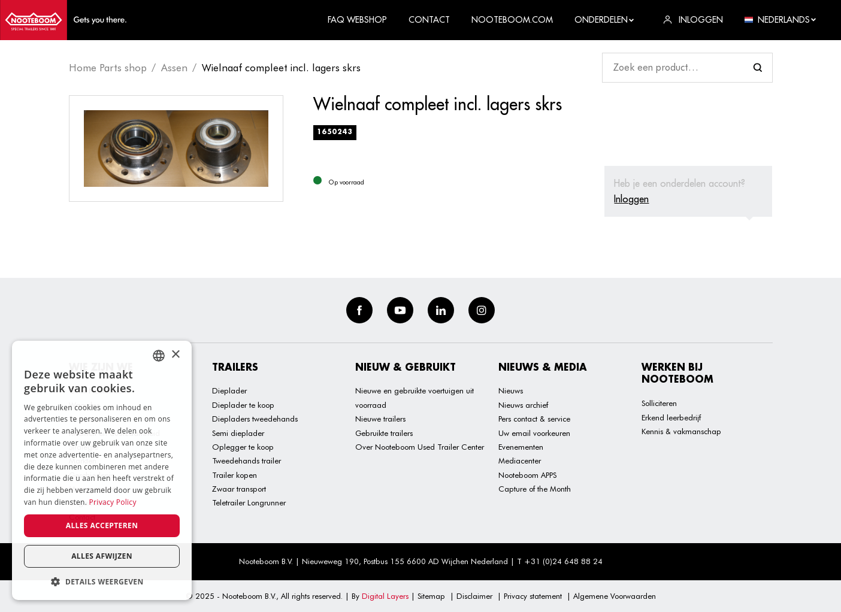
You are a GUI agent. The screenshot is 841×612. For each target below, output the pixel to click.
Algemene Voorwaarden (614, 596)
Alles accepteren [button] (102, 525)
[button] (102, 581)
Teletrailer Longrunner (249, 502)
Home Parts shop (108, 68)
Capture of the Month (534, 488)
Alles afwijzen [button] (101, 556)
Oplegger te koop (243, 447)
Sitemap (431, 596)
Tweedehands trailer (246, 460)
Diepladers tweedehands (255, 418)
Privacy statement (533, 596)
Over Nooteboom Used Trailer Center (419, 447)
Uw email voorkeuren (534, 433)
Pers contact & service (534, 418)
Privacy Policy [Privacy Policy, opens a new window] (113, 502)
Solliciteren (659, 403)
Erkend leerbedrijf (671, 417)
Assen (174, 68)
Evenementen (520, 447)
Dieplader (229, 390)
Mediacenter (519, 460)
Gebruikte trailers (384, 433)
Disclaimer (474, 596)
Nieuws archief (523, 405)
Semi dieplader (238, 433)
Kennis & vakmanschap (681, 431)
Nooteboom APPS (527, 475)
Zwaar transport (239, 488)
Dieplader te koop (243, 405)
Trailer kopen (234, 475)
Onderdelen (604, 19)
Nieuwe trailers (380, 418)
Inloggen (631, 199)
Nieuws (510, 390)
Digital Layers (385, 596)
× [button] (175, 354)
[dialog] (102, 470)
